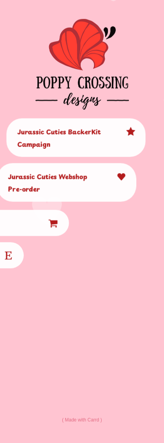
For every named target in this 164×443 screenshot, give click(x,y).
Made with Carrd (82, 420)
